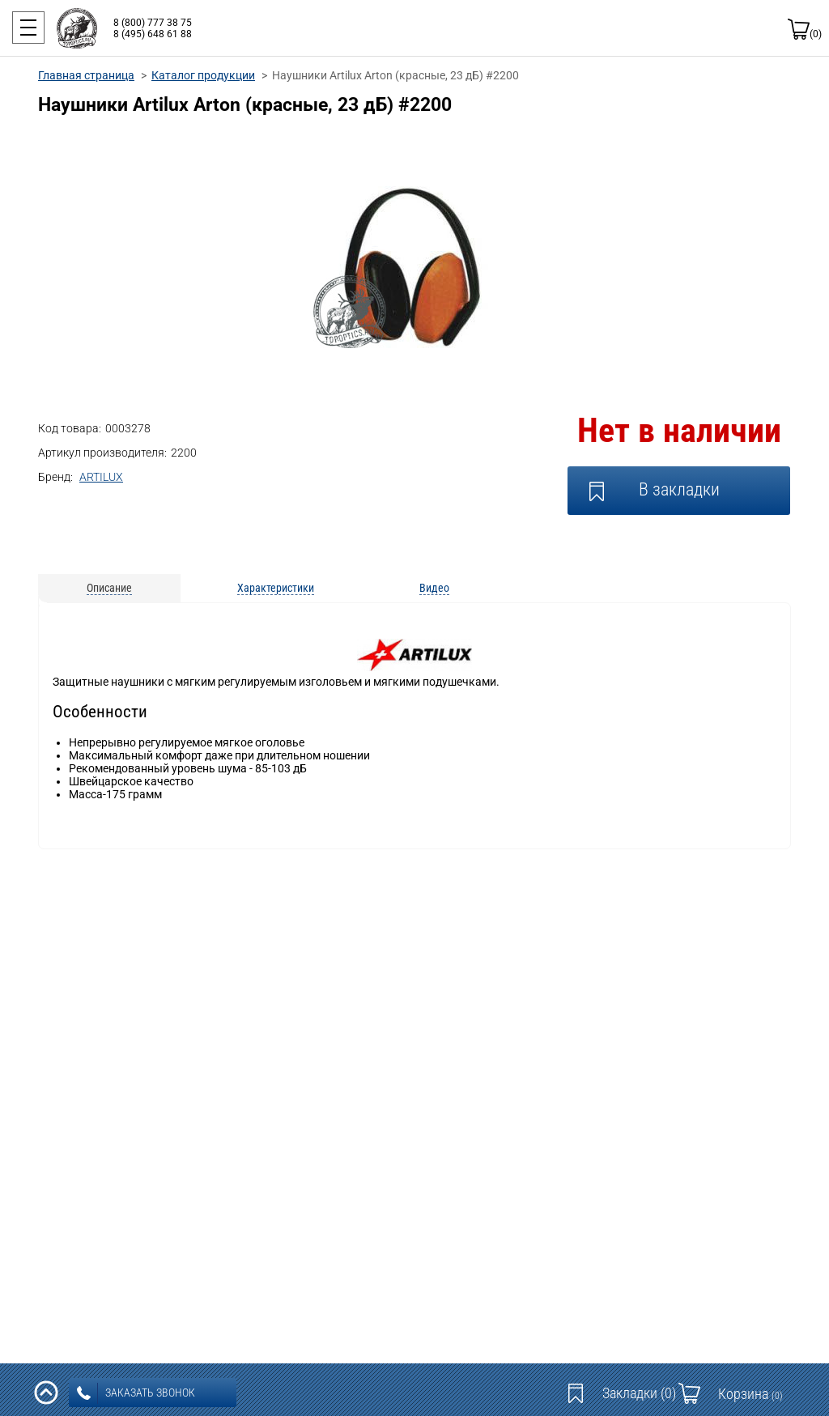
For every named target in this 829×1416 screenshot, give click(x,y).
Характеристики (275, 587)
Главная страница (86, 75)
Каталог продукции (203, 75)
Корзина (750, 1393)
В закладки (679, 489)
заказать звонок (136, 1393)
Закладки (639, 1392)
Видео (434, 587)
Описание (109, 587)
